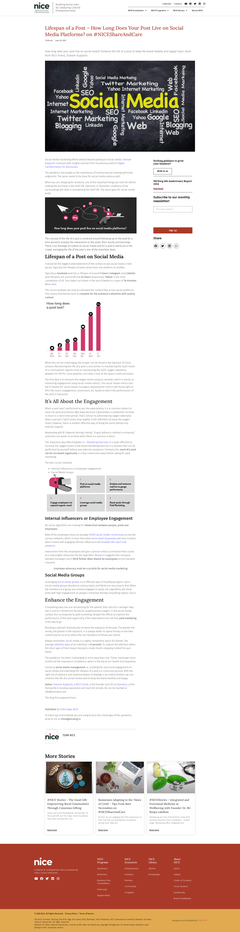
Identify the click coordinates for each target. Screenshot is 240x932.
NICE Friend (82, 684)
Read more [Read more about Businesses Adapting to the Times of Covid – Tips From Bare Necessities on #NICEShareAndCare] (103, 830)
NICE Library (180, 10)
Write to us (162, 171)
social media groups (68, 582)
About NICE (197, 10)
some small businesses (103, 538)
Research (100, 555)
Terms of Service (86, 913)
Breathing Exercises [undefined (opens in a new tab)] (97, 442)
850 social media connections (108, 534)
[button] (156, 246)
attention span (62, 644)
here (53, 284)
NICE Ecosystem (137, 10)
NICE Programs (160, 10)
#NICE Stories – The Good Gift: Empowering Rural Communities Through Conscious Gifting (68, 804)
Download (158, 188)
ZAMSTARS (202, 920)
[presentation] (176, 220)
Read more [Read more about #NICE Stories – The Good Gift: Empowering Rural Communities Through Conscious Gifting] (52, 830)
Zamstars (122, 684)
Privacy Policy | (72, 913)
